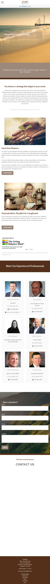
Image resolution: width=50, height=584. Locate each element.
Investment (25, 577)
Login (26, 249)
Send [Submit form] (5, 447)
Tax (25, 582)
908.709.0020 (38, 343)
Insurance (25, 580)
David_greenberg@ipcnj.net (25, 571)
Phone (3, 424)
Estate (25, 579)
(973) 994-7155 (13, 306)
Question (4, 433)
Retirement (25, 576)
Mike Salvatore (37, 336)
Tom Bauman (37, 370)
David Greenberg (12, 299)
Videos (31, 249)
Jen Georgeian (12, 336)
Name (3, 405)
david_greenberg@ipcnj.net (14, 312)
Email (3, 414)
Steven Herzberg (13, 370)
